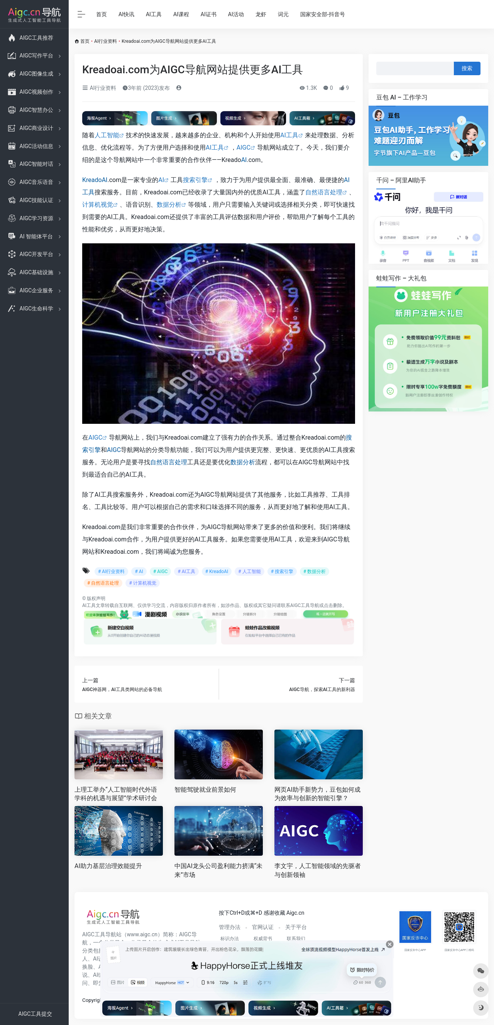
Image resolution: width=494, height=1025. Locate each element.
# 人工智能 (249, 571)
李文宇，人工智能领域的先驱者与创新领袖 (317, 870)
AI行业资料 (105, 41)
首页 (101, 14)
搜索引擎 (195, 180)
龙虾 (260, 14)
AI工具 (154, 14)
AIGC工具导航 (304, 605)
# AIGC (160, 571)
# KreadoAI (216, 571)
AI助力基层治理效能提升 (108, 866)
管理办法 (229, 927)
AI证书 (209, 14)
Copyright (93, 1000)
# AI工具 (186, 571)
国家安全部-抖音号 (322, 14)
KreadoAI (94, 180)
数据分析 (169, 204)
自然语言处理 (323, 192)
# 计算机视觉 (142, 583)
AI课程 (181, 14)
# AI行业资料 (111, 571)
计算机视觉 (97, 204)
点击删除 (333, 605)
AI (244, 160)
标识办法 (229, 938)
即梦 (98, 983)
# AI (139, 571)
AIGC (243, 147)
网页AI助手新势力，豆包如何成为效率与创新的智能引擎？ (317, 794)
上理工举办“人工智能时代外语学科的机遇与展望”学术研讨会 (115, 794)
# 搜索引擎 (282, 571)
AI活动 (236, 14)
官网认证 (263, 927)
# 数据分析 (314, 571)
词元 (283, 14)
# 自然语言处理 (103, 583)
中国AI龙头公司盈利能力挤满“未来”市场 (218, 870)
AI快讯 (126, 14)
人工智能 (107, 135)
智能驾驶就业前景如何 (205, 789)
